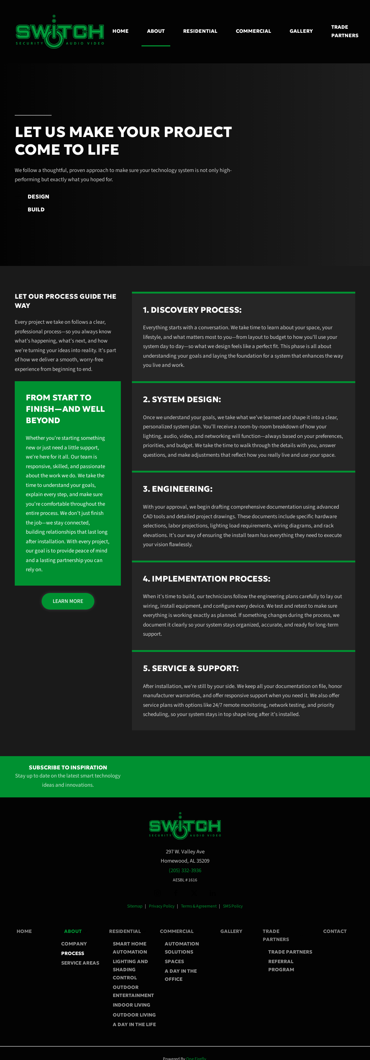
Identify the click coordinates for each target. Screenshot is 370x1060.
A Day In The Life (134, 1024)
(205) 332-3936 (185, 870)
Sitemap (135, 906)
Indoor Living (131, 1005)
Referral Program (281, 965)
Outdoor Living (134, 1015)
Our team (81, 457)
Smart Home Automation (130, 948)
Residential (127, 931)
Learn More (68, 601)
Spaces (174, 961)
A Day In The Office (181, 975)
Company (74, 944)
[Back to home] (61, 32)
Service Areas (80, 963)
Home (120, 31)
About (75, 931)
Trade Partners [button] (345, 31)
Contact (335, 931)
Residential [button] (200, 31)
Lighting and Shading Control (130, 969)
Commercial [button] (253, 31)
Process (72, 953)
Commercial (179, 931)
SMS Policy (233, 906)
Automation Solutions (182, 948)
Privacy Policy (162, 906)
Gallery (301, 31)
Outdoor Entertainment (133, 991)
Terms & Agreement (199, 906)
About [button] (156, 31)
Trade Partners (290, 952)
